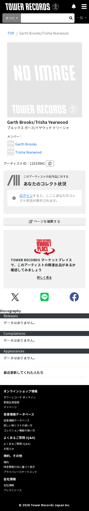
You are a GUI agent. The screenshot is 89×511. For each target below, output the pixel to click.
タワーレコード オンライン (20, 397)
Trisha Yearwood (28, 152)
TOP (10, 33)
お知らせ (9, 449)
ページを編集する (44, 221)
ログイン (26, 195)
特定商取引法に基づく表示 (19, 467)
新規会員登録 (11, 402)
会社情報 (9, 485)
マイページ (10, 407)
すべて (10, 18)
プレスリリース (13, 490)
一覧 (80, 17)
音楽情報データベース (16, 420)
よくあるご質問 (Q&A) (17, 444)
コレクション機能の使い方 (19, 430)
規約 (6, 462)
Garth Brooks (26, 144)
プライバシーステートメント (20, 472)
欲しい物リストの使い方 (18, 425)
